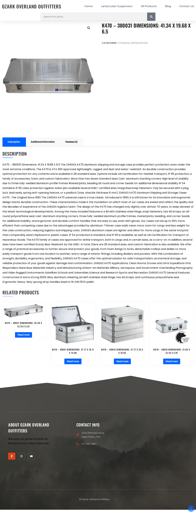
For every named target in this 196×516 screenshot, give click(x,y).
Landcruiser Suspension (117, 6)
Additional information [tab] (45, 142)
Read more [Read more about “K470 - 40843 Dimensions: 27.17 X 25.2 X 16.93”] (122, 362)
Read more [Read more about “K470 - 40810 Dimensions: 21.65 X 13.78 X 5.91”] (171, 362)
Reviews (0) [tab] (75, 142)
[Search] (151, 17)
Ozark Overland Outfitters (33, 6)
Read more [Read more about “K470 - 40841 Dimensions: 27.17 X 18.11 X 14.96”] (73, 362)
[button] (89, 28)
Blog (168, 6)
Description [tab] (14, 142)
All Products (149, 6)
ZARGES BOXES (139, 43)
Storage (123, 43)
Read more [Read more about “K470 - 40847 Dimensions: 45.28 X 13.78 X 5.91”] (23, 336)
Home (88, 6)
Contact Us (186, 6)
